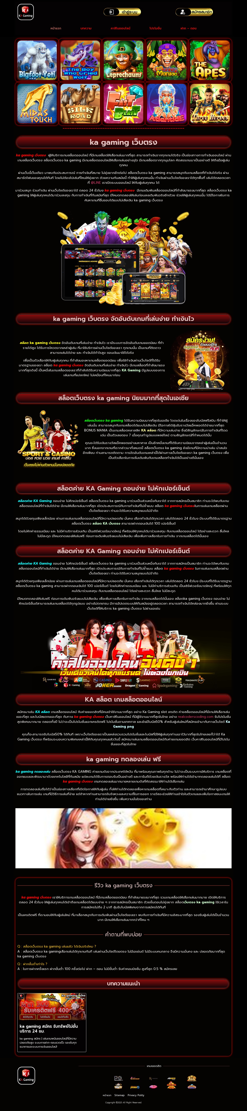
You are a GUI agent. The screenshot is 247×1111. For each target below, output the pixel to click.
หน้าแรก (56, 28)
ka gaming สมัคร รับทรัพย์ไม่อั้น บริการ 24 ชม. (49, 1028)
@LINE (96, 182)
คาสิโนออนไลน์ (120, 28)
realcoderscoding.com (195, 716)
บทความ (85, 28)
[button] (18, 838)
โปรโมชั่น (155, 28)
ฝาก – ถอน (188, 28)
